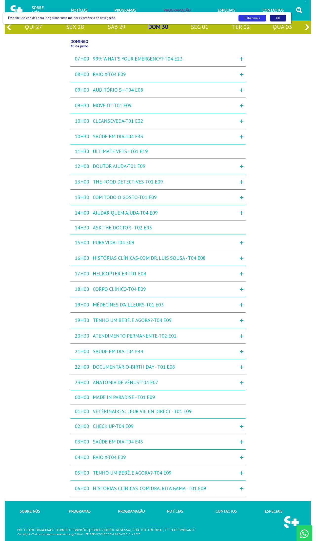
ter (241, 27)
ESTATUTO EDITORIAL (147, 530)
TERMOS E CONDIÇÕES (72, 530)
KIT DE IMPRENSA (117, 530)
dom (158, 27)
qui (33, 27)
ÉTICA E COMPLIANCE (180, 530)
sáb (116, 27)
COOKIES (97, 530)
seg (199, 27)
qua (282, 27)
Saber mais (252, 18)
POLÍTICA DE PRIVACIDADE (35, 530)
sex (75, 27)
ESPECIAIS (273, 511)
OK (278, 18)
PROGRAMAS (80, 511)
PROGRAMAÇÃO (131, 511)
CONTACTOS (226, 511)
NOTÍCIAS (175, 511)
